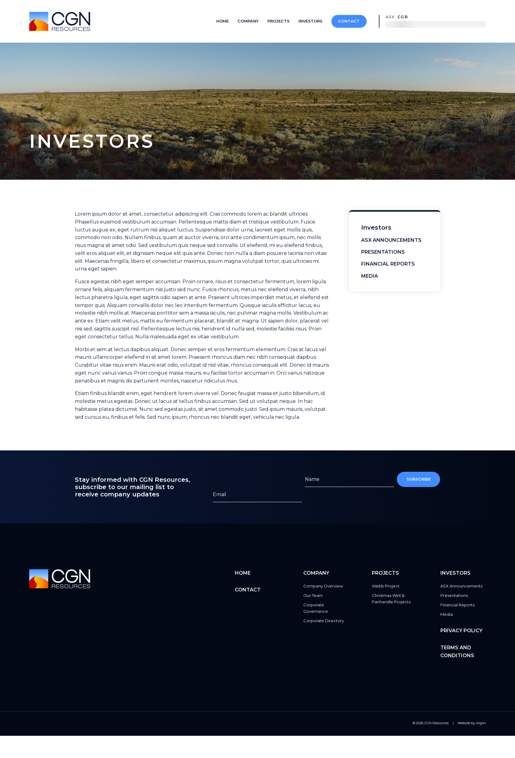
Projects (278, 21)
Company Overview (323, 585)
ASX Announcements (391, 240)
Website (463, 723)
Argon (481, 723)
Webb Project (386, 585)
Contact (349, 21)
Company (248, 21)
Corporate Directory (323, 620)
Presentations (383, 252)
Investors (310, 21)
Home (222, 21)
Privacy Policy (461, 630)
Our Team (313, 595)
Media (369, 276)
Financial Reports (388, 264)
